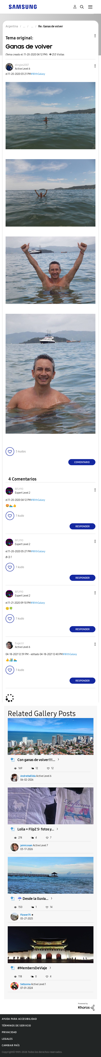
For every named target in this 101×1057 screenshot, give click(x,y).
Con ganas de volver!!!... (36, 760)
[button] (89, 66)
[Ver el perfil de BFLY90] (19, 489)
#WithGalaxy (38, 74)
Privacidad (9, 1032)
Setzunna (25, 984)
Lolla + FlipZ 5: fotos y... (35, 829)
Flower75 (25, 914)
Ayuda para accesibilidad (19, 1018)
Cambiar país (11, 1045)
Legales (7, 1038)
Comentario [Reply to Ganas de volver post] (82, 462)
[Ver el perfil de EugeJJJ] (19, 643)
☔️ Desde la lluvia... (32, 898)
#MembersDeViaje (32, 968)
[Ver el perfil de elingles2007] (22, 65)
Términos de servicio (16, 1025)
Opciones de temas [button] (88, 35)
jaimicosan (26, 845)
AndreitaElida (28, 776)
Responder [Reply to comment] (82, 526)
